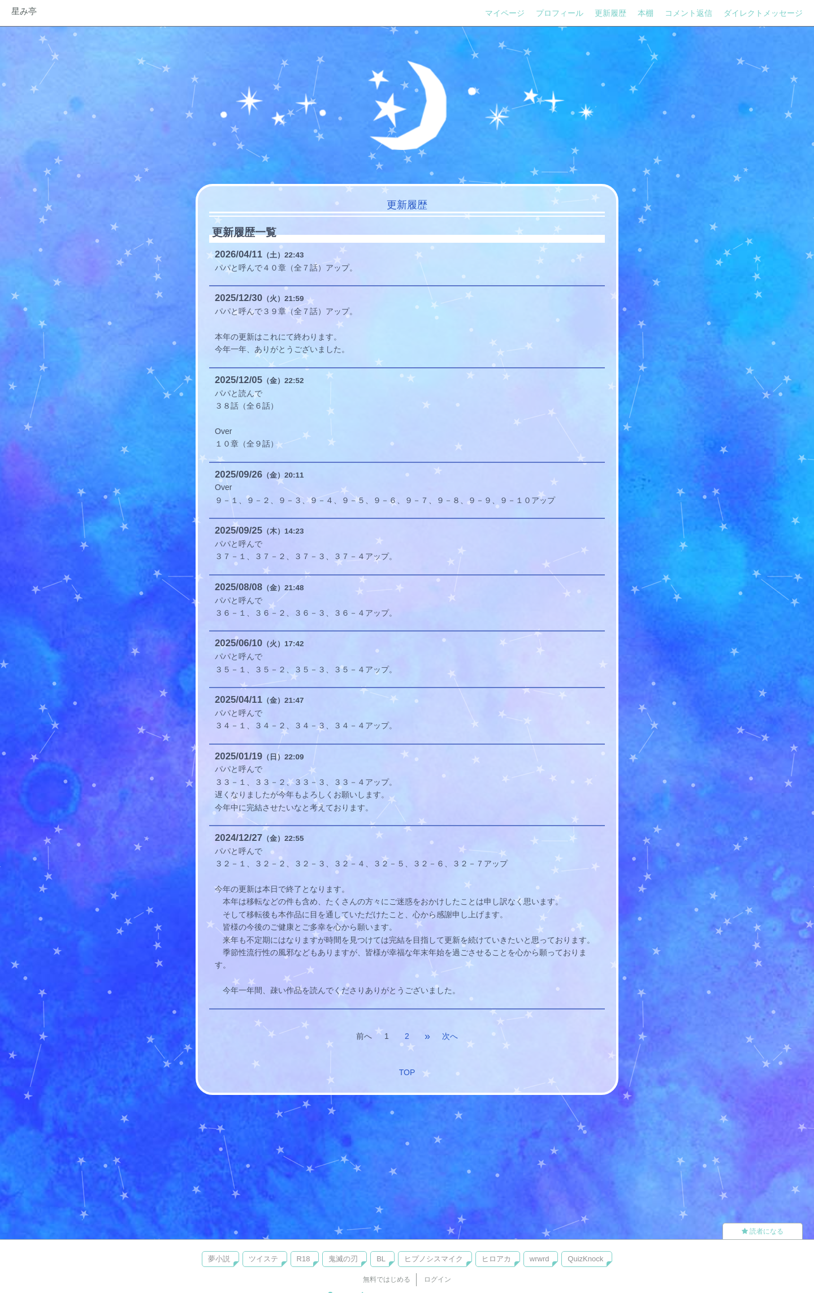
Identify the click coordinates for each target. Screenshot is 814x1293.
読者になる (762, 1231)
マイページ (505, 13)
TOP (407, 1072)
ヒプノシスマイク (433, 1259)
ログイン (437, 1279)
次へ (450, 1036)
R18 (303, 1259)
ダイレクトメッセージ (763, 13)
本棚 (645, 13)
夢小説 (219, 1259)
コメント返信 (688, 13)
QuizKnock (585, 1259)
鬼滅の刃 (343, 1259)
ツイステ (263, 1259)
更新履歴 (610, 13)
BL (381, 1259)
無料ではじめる (386, 1279)
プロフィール (559, 13)
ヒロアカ (496, 1259)
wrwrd (539, 1259)
